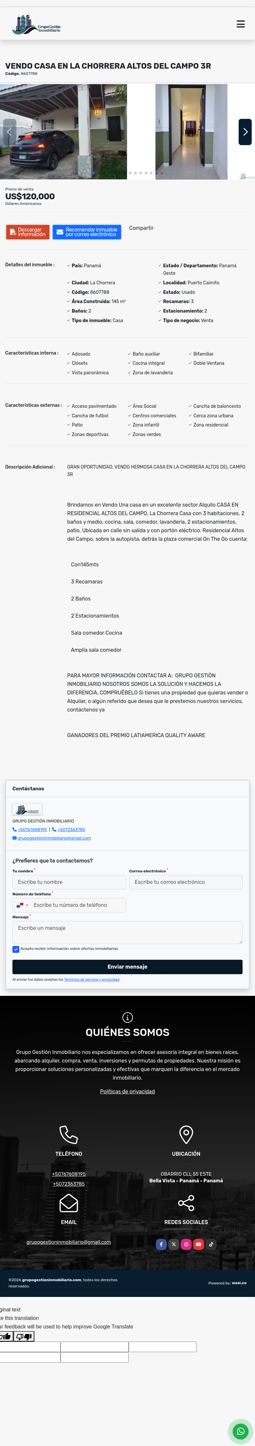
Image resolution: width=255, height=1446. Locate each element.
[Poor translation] (23, 1336)
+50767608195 (32, 829)
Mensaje (21, 916)
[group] (63, 132)
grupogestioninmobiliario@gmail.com (54, 838)
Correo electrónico (148, 870)
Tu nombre (23, 870)
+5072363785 (71, 829)
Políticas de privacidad (127, 1091)
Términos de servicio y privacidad (91, 979)
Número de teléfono (32, 893)
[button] (93, 173)
